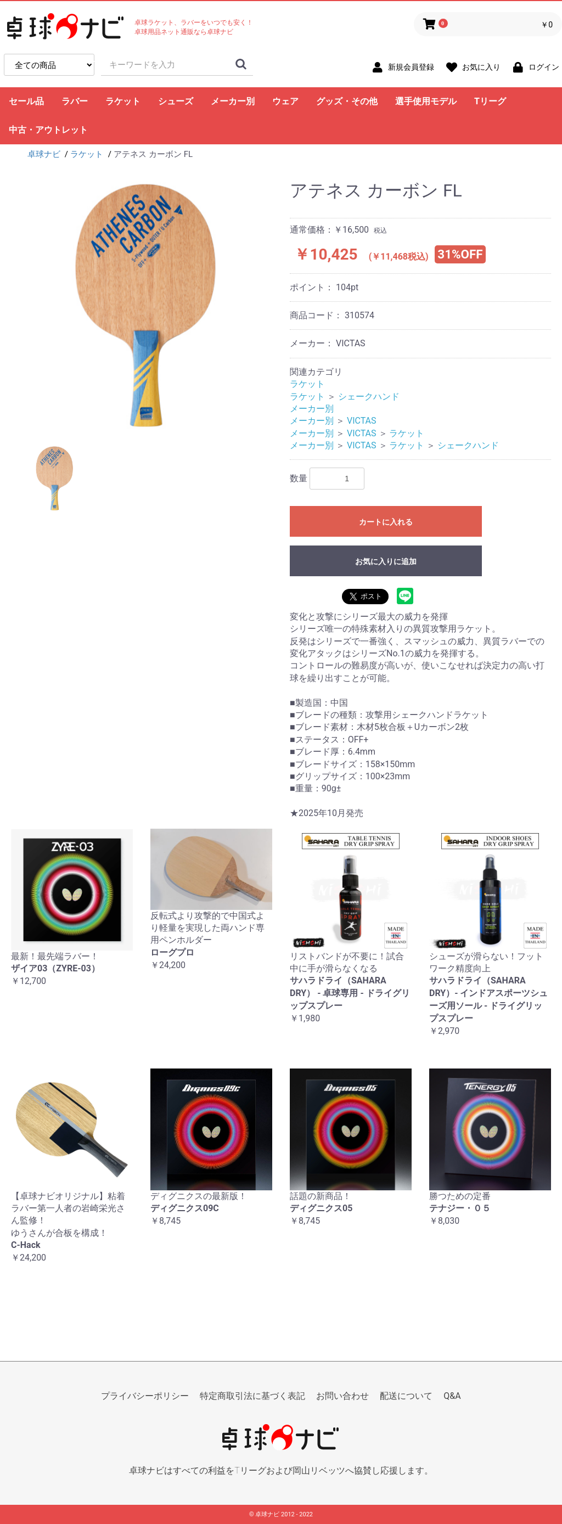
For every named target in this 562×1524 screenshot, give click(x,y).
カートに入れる (386, 522)
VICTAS (361, 420)
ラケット (122, 101)
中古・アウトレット (48, 130)
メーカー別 (233, 101)
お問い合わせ (342, 1396)
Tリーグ (490, 101)
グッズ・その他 (347, 101)
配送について (406, 1396)
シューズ (175, 101)
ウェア (285, 101)
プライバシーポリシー (145, 1396)
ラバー (74, 101)
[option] (146, 305)
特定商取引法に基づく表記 (252, 1396)
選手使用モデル (426, 101)
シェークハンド (369, 396)
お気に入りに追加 (386, 561)
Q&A (451, 1396)
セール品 (26, 101)
